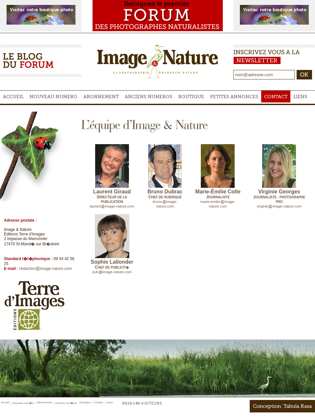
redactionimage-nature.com (45, 268)
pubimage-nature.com (112, 272)
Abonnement (101, 96)
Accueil (13, 96)
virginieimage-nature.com (279, 206)
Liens (300, 96)
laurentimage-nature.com (112, 206)
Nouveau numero (53, 96)
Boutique (191, 96)
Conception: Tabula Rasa (282, 406)
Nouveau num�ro (23, 403)
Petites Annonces (234, 96)
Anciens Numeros (148, 96)
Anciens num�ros (66, 403)
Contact (275, 96)
